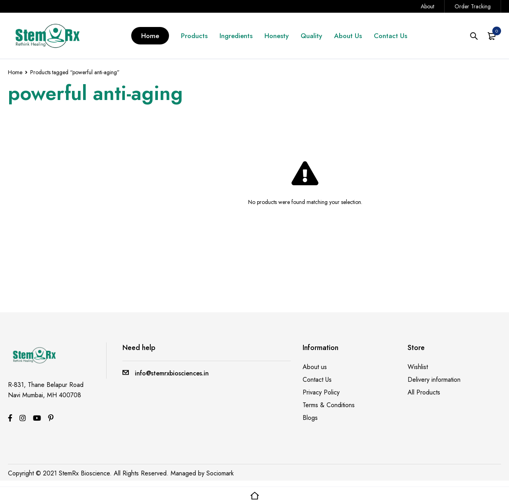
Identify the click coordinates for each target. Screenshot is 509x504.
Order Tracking (473, 6)
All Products (424, 392)
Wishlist (418, 366)
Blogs (310, 417)
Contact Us (317, 379)
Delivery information (434, 379)
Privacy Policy (321, 392)
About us (315, 366)
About (427, 6)
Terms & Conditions (329, 405)
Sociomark (220, 473)
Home (15, 72)
